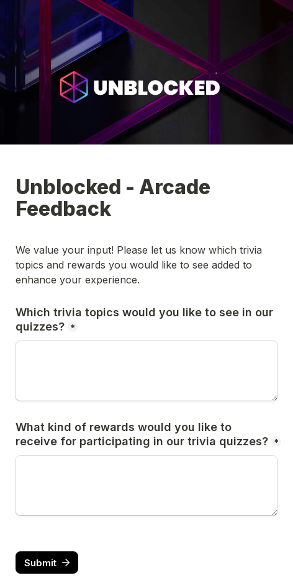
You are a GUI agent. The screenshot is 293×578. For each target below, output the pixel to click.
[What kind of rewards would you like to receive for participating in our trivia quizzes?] (146, 485)
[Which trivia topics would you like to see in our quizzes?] (146, 371)
